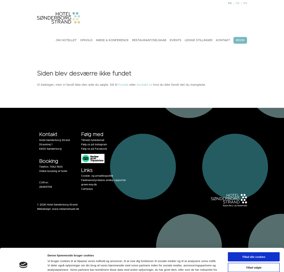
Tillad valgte (254, 246)
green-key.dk (89, 185)
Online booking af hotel (53, 171)
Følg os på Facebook (94, 149)
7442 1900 (56, 167)
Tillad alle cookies (253, 235)
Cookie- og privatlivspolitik (97, 176)
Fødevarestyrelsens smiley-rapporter (103, 180)
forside (123, 84)
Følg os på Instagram (94, 145)
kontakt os (144, 84)
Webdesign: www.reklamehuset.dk (58, 209)
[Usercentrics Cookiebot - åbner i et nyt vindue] (23, 265)
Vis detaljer (202, 264)
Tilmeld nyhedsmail (92, 140)
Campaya (87, 189)
